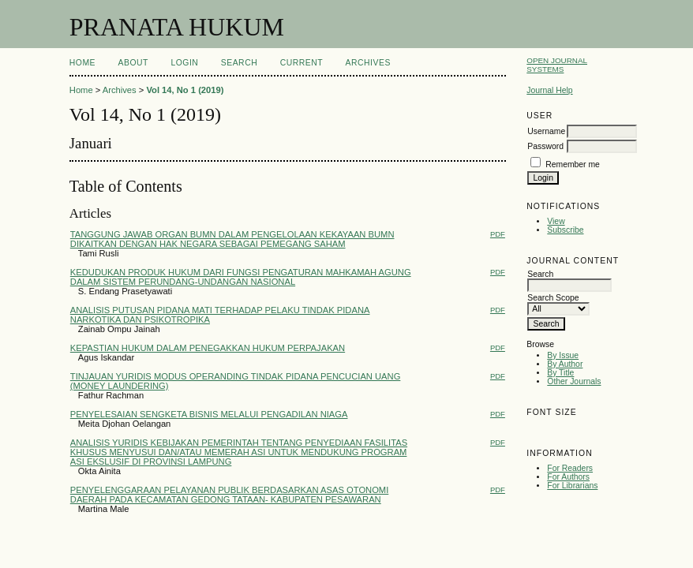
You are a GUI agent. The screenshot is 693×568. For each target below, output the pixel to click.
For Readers (570, 468)
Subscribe (565, 230)
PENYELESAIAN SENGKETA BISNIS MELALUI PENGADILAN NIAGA (209, 414)
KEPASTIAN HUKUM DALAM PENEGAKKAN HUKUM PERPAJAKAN (207, 348)
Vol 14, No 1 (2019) (184, 90)
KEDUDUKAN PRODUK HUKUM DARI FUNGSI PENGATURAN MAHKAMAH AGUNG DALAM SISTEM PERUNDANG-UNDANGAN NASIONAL (240, 276)
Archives (368, 62)
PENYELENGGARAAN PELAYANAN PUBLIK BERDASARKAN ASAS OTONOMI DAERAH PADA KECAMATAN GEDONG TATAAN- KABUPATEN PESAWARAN (229, 494)
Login (184, 62)
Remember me (572, 164)
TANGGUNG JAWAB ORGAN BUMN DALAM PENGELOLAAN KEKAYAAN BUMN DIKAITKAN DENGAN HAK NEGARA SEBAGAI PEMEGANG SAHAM (232, 239)
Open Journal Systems (556, 64)
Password (545, 146)
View (555, 221)
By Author (564, 364)
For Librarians (572, 485)
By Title (560, 372)
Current (301, 62)
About (133, 62)
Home (82, 62)
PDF (497, 234)
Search (239, 62)
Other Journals (574, 381)
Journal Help (549, 90)
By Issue (563, 355)
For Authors (568, 477)
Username (546, 131)
